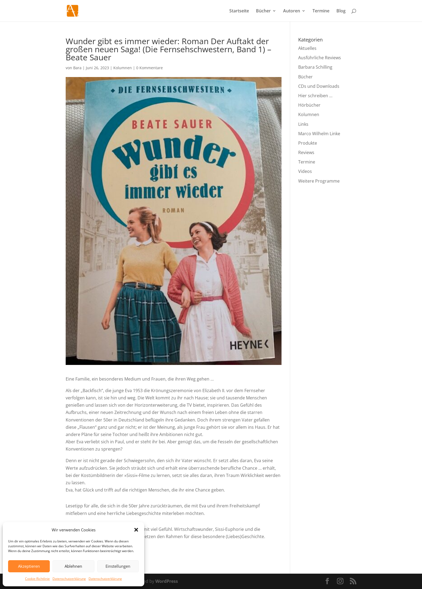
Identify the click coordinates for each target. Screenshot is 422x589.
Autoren (291, 11)
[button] (136, 529)
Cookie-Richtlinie (37, 578)
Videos (305, 171)
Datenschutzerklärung (69, 578)
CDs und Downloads (318, 86)
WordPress (166, 581)
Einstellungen (117, 566)
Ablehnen (73, 566)
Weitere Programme (319, 181)
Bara (77, 67)
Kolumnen (122, 67)
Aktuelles (307, 48)
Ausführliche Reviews (319, 58)
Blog (341, 11)
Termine (320, 11)
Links (303, 124)
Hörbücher (309, 105)
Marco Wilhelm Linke (319, 134)
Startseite (239, 11)
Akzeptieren (29, 566)
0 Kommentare (149, 67)
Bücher (263, 11)
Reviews (306, 152)
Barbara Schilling (315, 67)
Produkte (307, 143)
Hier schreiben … (315, 96)
